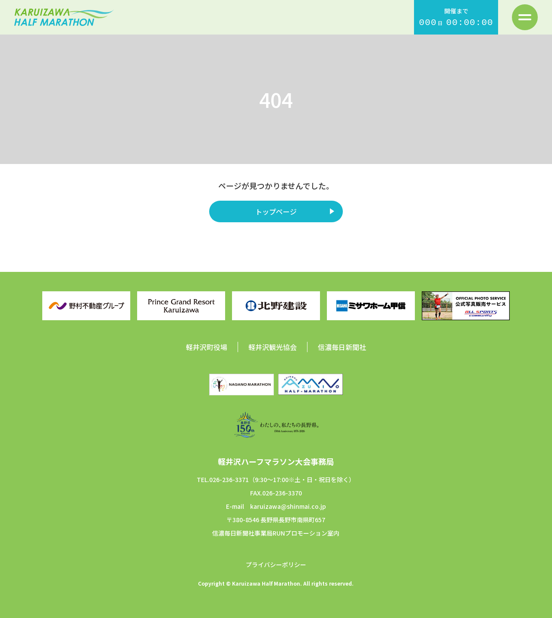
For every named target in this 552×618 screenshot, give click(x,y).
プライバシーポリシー (276, 564)
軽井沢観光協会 (272, 347)
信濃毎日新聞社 (342, 347)
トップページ (276, 211)
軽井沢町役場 (206, 347)
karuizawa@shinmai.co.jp (288, 506)
